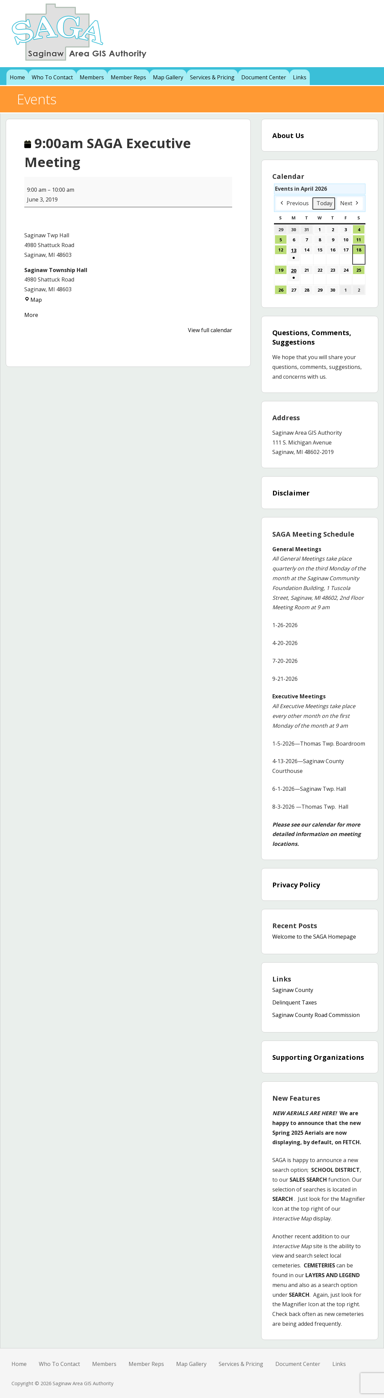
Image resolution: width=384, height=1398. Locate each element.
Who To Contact (52, 77)
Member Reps (128, 77)
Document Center (263, 77)
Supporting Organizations (318, 1057)
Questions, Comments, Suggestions (311, 337)
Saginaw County (292, 990)
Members (92, 77)
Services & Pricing (212, 77)
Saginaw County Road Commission (316, 1015)
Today (324, 203)
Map (33, 299)
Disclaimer (291, 493)
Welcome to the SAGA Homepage (314, 936)
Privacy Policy (296, 884)
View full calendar (210, 330)
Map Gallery (168, 77)
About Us (288, 135)
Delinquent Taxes (294, 1002)
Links (299, 77)
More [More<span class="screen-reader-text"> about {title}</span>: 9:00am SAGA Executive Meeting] (31, 315)
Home (17, 77)
